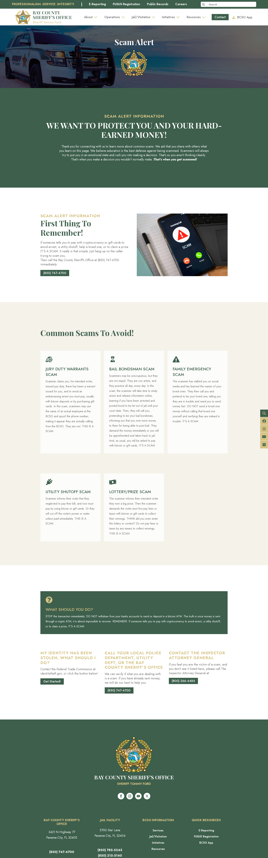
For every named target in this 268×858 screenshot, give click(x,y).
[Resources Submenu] (205, 17)
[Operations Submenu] (124, 17)
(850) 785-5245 (110, 850)
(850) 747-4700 (61, 852)
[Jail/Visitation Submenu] (154, 17)
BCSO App (206, 842)
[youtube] (138, 796)
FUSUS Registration (126, 4)
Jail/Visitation (141, 17)
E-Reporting (97, 4)
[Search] (203, 4)
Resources (194, 17)
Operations (112, 17)
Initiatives (168, 17)
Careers (181, 4)
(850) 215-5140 (110, 855)
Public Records (157, 4)
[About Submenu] (97, 17)
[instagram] (129, 796)
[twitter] (147, 796)
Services (158, 830)
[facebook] (121, 796)
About (88, 17)
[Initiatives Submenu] (179, 17)
